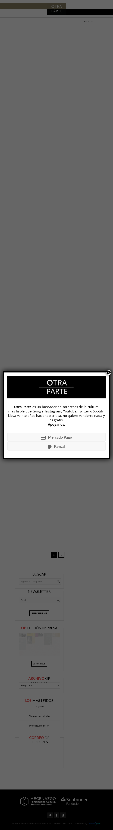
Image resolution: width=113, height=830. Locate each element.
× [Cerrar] (109, 372)
